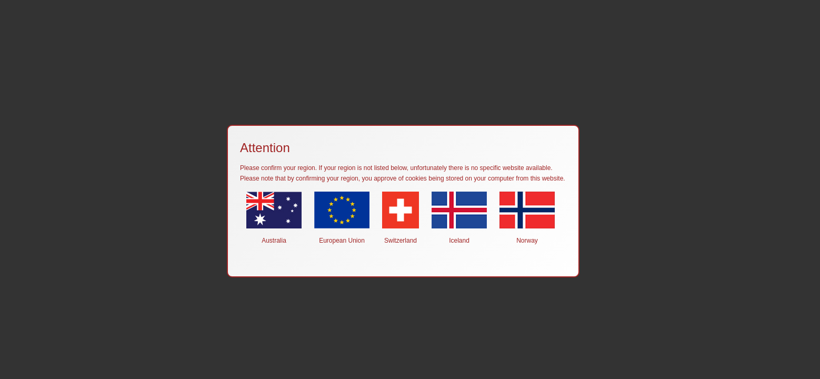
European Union (341, 218)
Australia (274, 218)
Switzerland (400, 218)
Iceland (459, 218)
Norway (527, 218)
